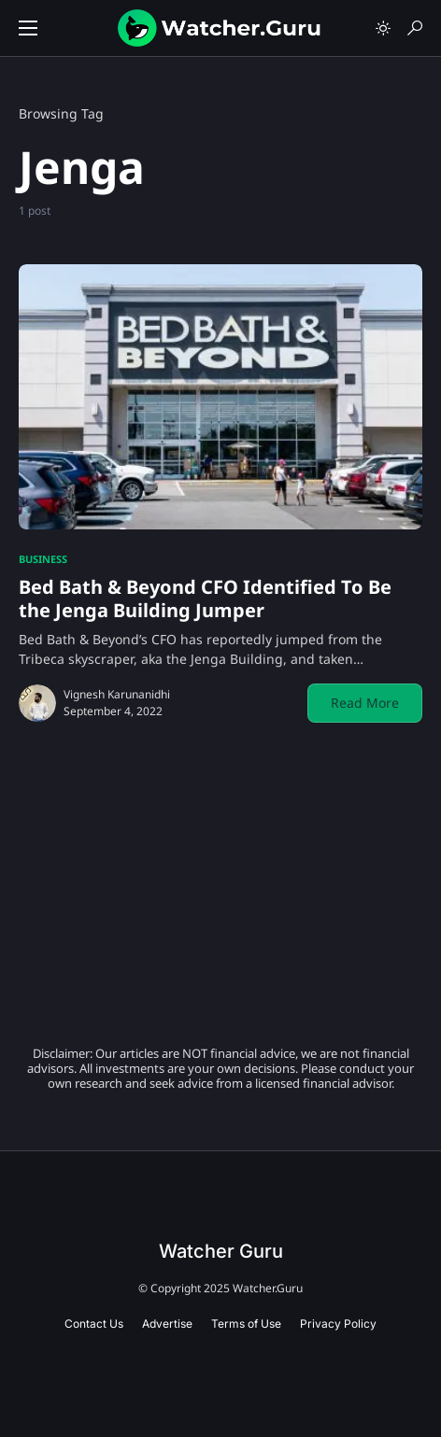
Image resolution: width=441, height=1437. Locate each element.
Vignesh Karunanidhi (117, 694)
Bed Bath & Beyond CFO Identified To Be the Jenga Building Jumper (205, 598)
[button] (28, 28)
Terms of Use (246, 1324)
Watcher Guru (221, 1251)
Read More (365, 702)
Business (43, 559)
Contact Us (93, 1324)
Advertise (167, 1324)
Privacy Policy (338, 1324)
